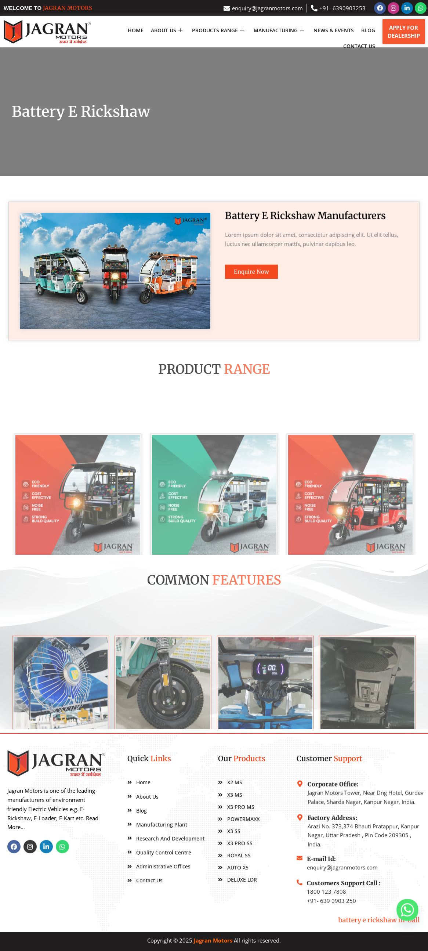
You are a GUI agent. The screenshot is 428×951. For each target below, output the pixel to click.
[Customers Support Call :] (299, 900)
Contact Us (359, 46)
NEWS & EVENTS (333, 30)
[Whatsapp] (407, 910)
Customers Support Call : (344, 901)
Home (136, 30)
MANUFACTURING (279, 30)
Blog (368, 30)
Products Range (218, 30)
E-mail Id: (321, 870)
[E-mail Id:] (299, 869)
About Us (166, 30)
